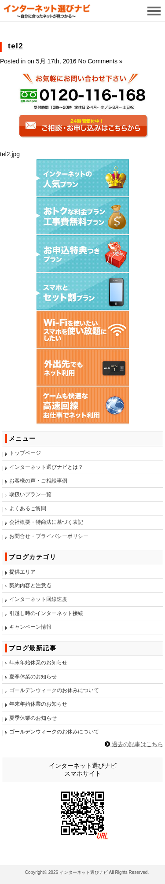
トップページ (25, 453)
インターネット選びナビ (83, 872)
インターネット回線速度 (38, 599)
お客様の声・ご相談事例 (38, 481)
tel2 (15, 46)
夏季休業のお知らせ (33, 677)
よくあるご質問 (27, 508)
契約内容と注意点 (30, 585)
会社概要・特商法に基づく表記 (46, 522)
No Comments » (100, 61)
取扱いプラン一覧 (30, 494)
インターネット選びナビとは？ (46, 467)
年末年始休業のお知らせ (38, 662)
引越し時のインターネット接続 (46, 613)
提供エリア (22, 572)
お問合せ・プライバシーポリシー (48, 536)
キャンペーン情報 (30, 627)
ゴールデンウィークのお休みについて (54, 690)
